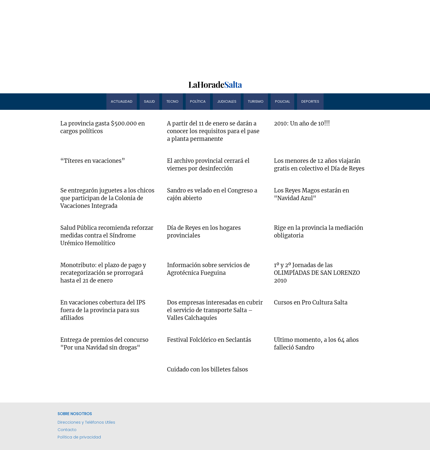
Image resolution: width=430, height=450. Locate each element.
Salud (149, 101)
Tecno (172, 101)
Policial (282, 101)
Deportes (310, 101)
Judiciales (226, 101)
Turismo (256, 101)
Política (198, 101)
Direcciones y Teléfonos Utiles (86, 422)
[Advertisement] (164, 38)
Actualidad (121, 101)
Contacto (67, 429)
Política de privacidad (79, 437)
